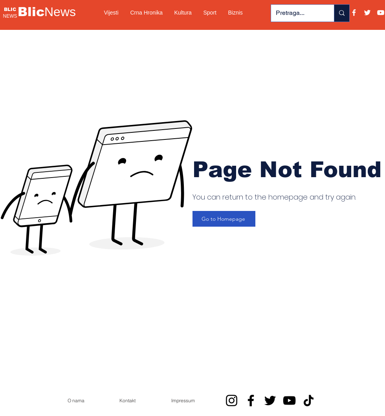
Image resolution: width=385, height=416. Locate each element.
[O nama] (75, 400)
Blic (47, 12)
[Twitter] (367, 12)
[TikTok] (308, 400)
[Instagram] (231, 400)
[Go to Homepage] (223, 219)
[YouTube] (380, 12)
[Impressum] (183, 400)
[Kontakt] (127, 400)
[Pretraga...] (296, 13)
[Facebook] (354, 12)
